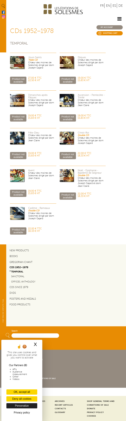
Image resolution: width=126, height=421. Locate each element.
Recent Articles (64, 405)
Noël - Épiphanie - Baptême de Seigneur (90, 171)
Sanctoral (17, 276)
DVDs (13, 293)
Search (14, 331)
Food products (20, 304)
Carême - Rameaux (39, 208)
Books (14, 256)
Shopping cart (110, 33)
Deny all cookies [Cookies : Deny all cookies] (22, 398)
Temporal (19, 43)
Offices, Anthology (23, 281)
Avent (31, 170)
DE (120, 5)
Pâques (82, 57)
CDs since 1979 (19, 287)
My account (107, 27)
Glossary (60, 412)
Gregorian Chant (21, 262)
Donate (91, 409)
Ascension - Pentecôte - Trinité (91, 96)
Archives (60, 401)
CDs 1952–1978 (19, 267)
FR (102, 5)
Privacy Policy (95, 412)
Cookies (91, 416)
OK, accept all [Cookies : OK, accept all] (22, 392)
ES (114, 5)
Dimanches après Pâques (38, 96)
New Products (19, 250)
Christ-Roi (83, 133)
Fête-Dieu (33, 133)
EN (108, 5)
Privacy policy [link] (22, 412)
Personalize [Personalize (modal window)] (22, 405)
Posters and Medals (23, 298)
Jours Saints (35, 57)
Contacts (60, 409)
